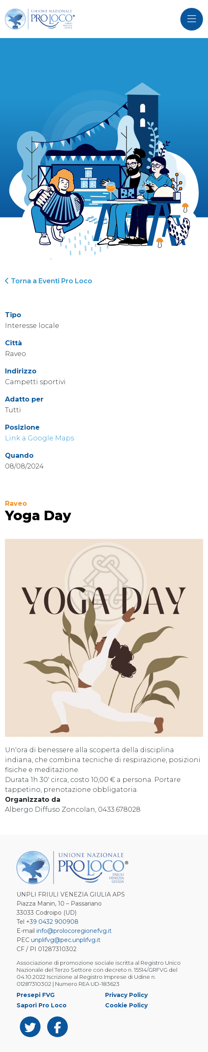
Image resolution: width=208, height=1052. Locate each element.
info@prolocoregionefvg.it (74, 931)
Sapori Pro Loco (42, 1005)
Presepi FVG (36, 995)
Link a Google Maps (39, 438)
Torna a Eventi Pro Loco (48, 281)
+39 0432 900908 (52, 921)
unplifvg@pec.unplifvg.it (65, 940)
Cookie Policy (126, 1005)
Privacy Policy (126, 995)
